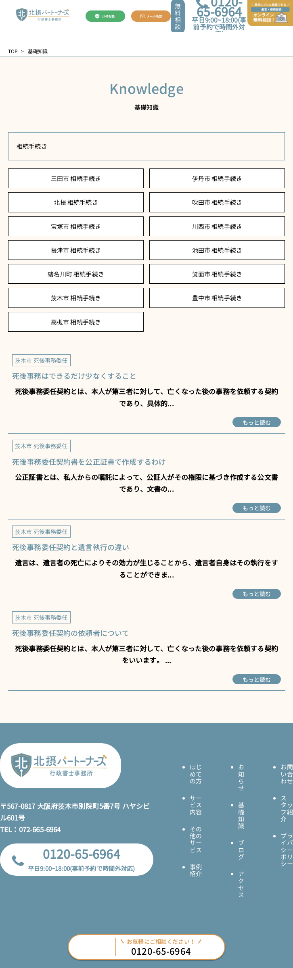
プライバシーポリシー (286, 849)
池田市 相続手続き (217, 250)
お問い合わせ (286, 773)
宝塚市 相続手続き (76, 226)
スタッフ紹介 (286, 808)
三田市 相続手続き (76, 178)
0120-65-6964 (81, 853)
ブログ (241, 849)
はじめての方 (196, 773)
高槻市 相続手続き (76, 322)
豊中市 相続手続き (217, 297)
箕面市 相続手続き (217, 274)
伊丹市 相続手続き (217, 178)
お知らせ (241, 777)
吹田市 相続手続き (217, 202)
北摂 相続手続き (76, 202)
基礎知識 (241, 815)
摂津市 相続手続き (76, 250)
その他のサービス (196, 839)
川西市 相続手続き (217, 226)
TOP (13, 51)
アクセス (241, 884)
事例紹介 (196, 870)
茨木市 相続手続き (76, 297)
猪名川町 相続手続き (76, 274)
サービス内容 (196, 805)
